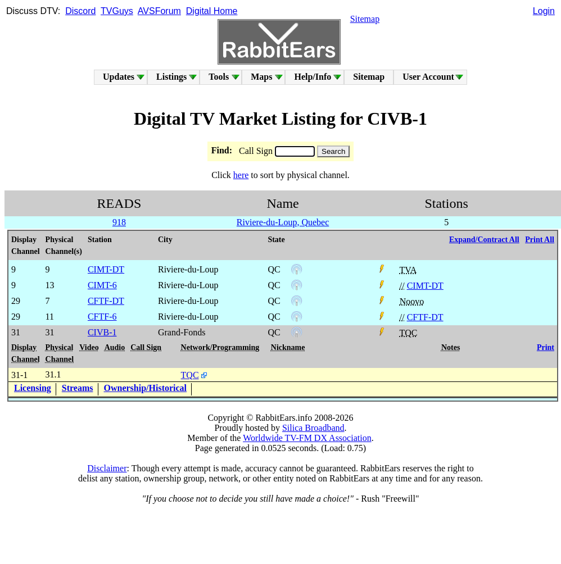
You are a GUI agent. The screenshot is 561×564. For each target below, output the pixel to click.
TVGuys (117, 11)
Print (545, 347)
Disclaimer (106, 468)
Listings (171, 76)
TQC (190, 375)
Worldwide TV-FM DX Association (307, 438)
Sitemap (364, 19)
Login (544, 11)
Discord (80, 11)
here (241, 175)
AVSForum (159, 11)
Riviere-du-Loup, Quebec (283, 222)
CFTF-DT (425, 317)
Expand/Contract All (484, 239)
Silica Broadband (313, 428)
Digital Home (212, 11)
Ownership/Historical (145, 388)
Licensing (32, 388)
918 (119, 222)
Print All (539, 239)
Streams (77, 388)
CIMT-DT (425, 285)
